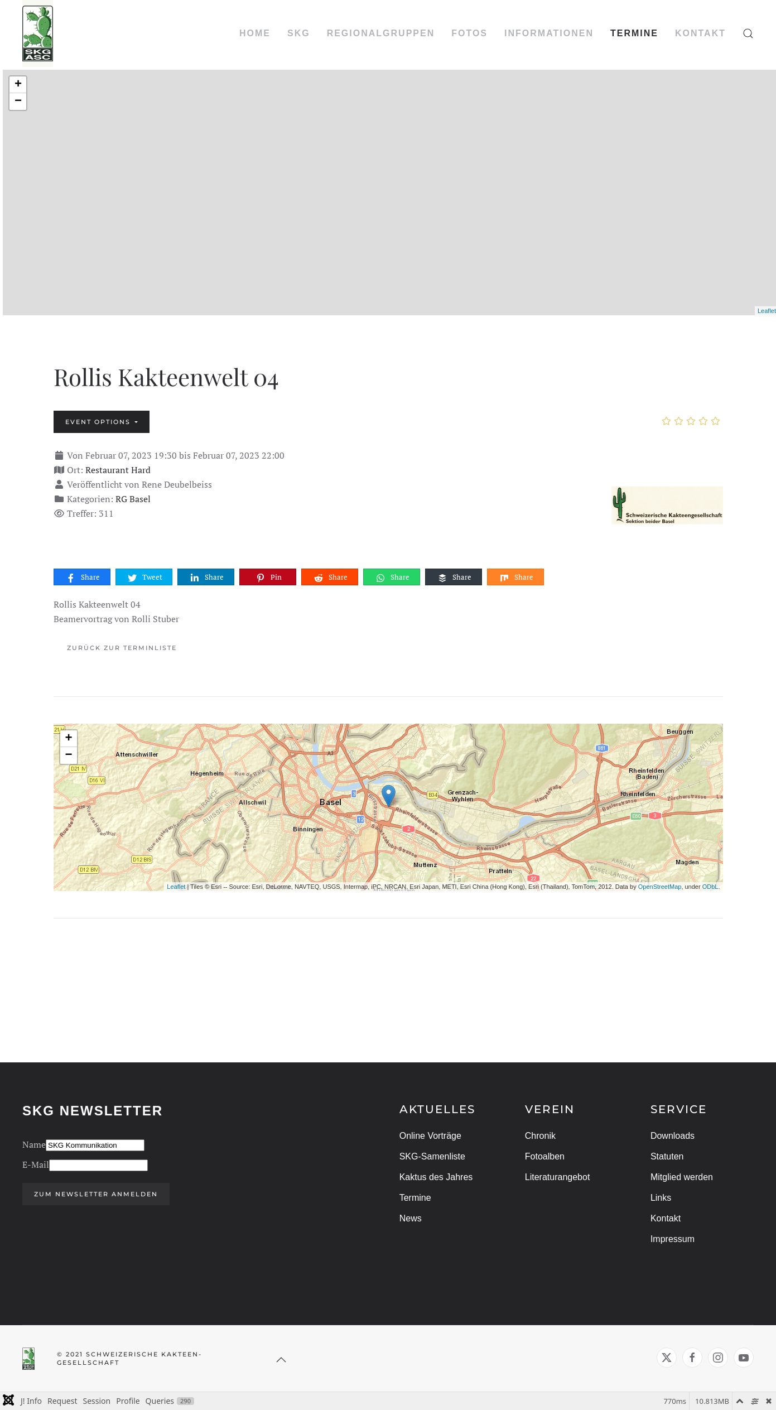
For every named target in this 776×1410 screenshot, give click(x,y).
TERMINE (634, 33)
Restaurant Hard (118, 470)
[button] (748, 33)
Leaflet (767, 310)
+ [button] (18, 84)
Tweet (144, 577)
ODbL (710, 886)
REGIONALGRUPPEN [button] (381, 33)
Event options (99, 422)
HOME (255, 33)
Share (82, 577)
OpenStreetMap (660, 886)
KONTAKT (700, 33)
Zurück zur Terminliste (122, 648)
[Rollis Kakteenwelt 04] (667, 503)
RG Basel (133, 499)
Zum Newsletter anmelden (94, 1194)
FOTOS (469, 33)
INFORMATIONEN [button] (549, 33)
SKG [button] (298, 33)
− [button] (18, 101)
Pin (268, 577)
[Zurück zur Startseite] (37, 33)
